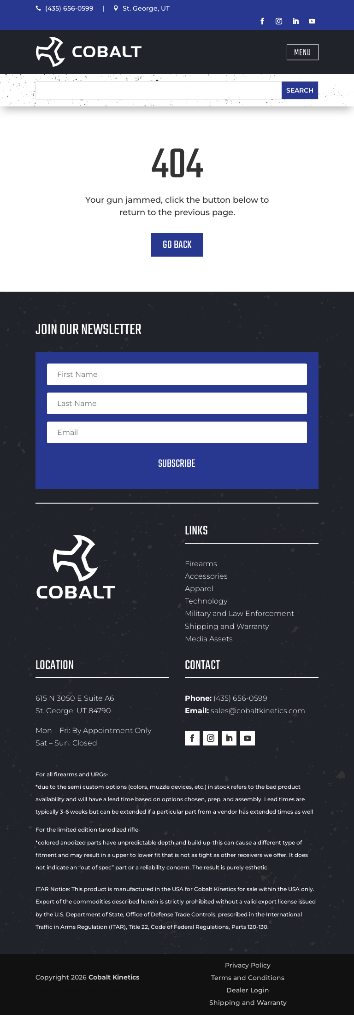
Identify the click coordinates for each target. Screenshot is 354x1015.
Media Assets (209, 638)
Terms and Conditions (247, 978)
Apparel (199, 588)
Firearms (201, 563)
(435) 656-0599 (64, 8)
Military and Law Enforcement (239, 613)
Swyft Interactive (91, 990)
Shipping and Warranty (227, 626)
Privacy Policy (248, 965)
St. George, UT (141, 8)
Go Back (177, 245)
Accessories (206, 576)
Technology (206, 601)
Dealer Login (247, 990)
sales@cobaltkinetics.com (258, 710)
